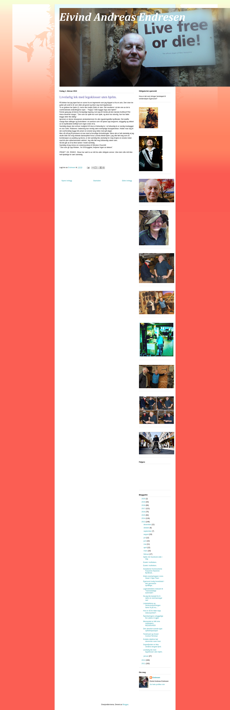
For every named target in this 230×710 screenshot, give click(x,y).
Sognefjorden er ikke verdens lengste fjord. (152, 646)
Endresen (156, 678)
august (146, 534)
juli (144, 538)
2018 (144, 505)
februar (146, 554)
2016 (144, 512)
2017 (144, 509)
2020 (144, 499)
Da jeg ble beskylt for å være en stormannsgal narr (152, 598)
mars (145, 551)
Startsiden (97, 181)
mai (145, 544)
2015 (144, 515)
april (145, 548)
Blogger (125, 705)
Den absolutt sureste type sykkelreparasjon (152, 630)
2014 (144, 518)
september (147, 531)
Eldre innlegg (127, 181)
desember (147, 525)
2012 (144, 660)
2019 (144, 502)
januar (146, 656)
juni (145, 541)
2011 (144, 664)
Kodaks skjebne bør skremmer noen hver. (152, 640)
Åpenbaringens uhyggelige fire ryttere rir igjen (153, 617)
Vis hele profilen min (157, 684)
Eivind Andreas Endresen (123, 17)
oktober (146, 528)
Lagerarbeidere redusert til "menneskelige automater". (153, 591)
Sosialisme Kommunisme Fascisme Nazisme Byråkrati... (152, 571)
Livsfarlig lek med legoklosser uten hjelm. (152, 651)
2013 (144, 522)
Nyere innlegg (67, 181)
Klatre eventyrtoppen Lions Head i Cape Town (153, 577)
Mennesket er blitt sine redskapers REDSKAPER (151, 623)
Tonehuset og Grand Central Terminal (150, 635)
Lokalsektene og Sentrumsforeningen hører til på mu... (151, 605)
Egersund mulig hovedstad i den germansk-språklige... (153, 583)
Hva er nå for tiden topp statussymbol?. (152, 612)
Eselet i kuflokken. (150, 562)
